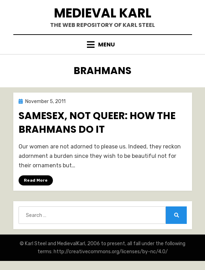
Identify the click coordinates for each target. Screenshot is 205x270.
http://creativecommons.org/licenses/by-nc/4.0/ (111, 252)
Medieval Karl (102, 13)
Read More (36, 180)
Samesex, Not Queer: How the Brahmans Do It (97, 122)
